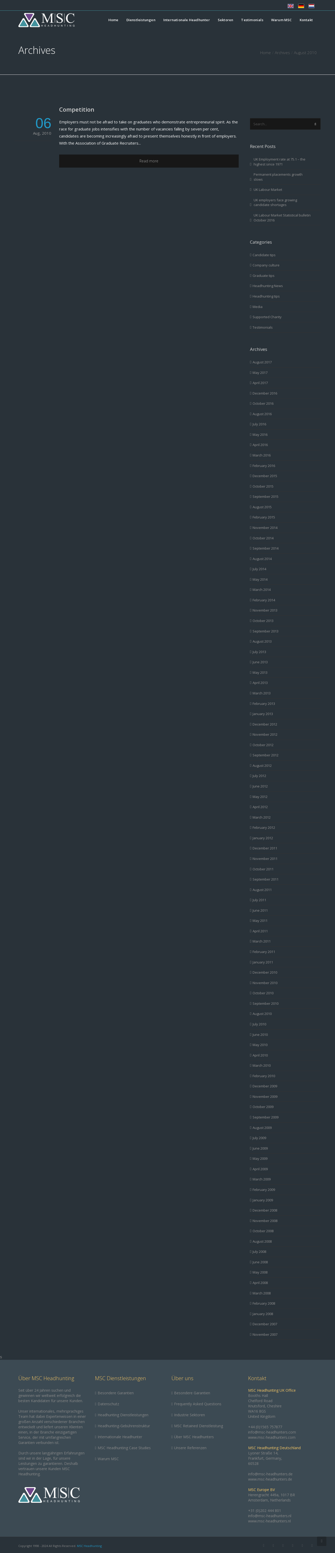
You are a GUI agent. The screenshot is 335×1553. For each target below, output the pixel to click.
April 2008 (260, 1282)
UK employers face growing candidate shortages (275, 202)
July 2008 (259, 1251)
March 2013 (262, 693)
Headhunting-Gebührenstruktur (124, 1425)
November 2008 (265, 1220)
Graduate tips (264, 275)
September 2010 (265, 1003)
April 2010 (260, 1055)
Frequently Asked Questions (197, 1403)
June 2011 (260, 910)
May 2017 (260, 372)
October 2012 (263, 745)
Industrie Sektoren (189, 1414)
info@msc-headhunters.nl (269, 1515)
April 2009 (260, 1169)
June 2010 (260, 1034)
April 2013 (260, 682)
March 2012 (262, 817)
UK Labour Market (268, 189)
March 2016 (262, 455)
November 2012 (265, 734)
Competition (76, 109)
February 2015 (264, 517)
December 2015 (265, 475)
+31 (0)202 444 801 (264, 1510)
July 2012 (259, 775)
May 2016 (260, 434)
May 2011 (260, 920)
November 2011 (265, 858)
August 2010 (262, 1013)
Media (258, 306)
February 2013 (264, 703)
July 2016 (259, 424)
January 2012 (263, 838)
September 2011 (265, 879)
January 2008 (263, 1313)
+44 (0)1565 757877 (265, 1426)
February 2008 (264, 1303)
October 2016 (263, 403)
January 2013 (263, 713)
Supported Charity (267, 317)
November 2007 (265, 1334)
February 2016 (264, 465)
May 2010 (260, 1044)
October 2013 (263, 620)
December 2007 (265, 1324)
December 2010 (265, 972)
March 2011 (262, 941)
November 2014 (265, 527)
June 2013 (260, 662)
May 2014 (260, 579)
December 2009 (265, 1086)
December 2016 (265, 393)
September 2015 (265, 496)
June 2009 (260, 1148)
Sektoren (225, 20)
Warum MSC (281, 20)
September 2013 (265, 631)
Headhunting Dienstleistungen (123, 1414)
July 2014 (259, 569)
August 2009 (262, 1127)
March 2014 (262, 589)
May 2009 (260, 1158)
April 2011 (260, 931)
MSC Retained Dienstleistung (198, 1425)
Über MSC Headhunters (194, 1436)
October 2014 (263, 538)
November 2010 (265, 982)
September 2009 (265, 1117)
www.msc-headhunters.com (271, 1437)
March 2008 (262, 1293)
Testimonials (252, 20)
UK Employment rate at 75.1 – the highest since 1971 (279, 162)
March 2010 (262, 1065)
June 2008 (260, 1262)
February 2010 (264, 1076)
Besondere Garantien (116, 1392)
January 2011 (263, 962)
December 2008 (265, 1210)
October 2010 (263, 993)
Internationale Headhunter (186, 20)
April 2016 (260, 444)
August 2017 (262, 362)
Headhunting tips (266, 296)
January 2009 (263, 1200)
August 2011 (262, 889)
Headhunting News (268, 285)
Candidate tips (264, 255)
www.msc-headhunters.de (270, 1479)
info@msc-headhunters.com (272, 1432)
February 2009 (264, 1189)
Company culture (266, 265)
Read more (148, 160)
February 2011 (264, 951)
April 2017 (260, 382)
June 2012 (260, 786)
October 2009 (263, 1106)
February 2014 (264, 600)
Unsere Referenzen (190, 1447)
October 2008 (263, 1231)
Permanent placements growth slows (278, 177)
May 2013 (260, 672)
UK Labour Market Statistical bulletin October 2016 (282, 217)
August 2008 (262, 1241)
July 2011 (259, 900)
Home (113, 20)
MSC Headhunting (89, 1546)
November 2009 (265, 1096)
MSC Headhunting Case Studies (124, 1447)
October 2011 (263, 869)
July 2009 (259, 1137)
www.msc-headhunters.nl (269, 1520)
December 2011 (265, 848)
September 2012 (265, 755)
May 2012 (260, 796)
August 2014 (262, 558)
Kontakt (306, 20)
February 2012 (264, 827)
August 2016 (262, 414)
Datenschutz (108, 1403)
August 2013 (262, 641)
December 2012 (265, 724)
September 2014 (265, 548)
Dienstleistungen (140, 20)
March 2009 (262, 1179)
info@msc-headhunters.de (270, 1473)
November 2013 (265, 610)
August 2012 (262, 765)
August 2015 (262, 507)
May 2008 (260, 1272)
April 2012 (260, 806)
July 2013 (259, 651)
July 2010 (259, 1024)
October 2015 (263, 486)
